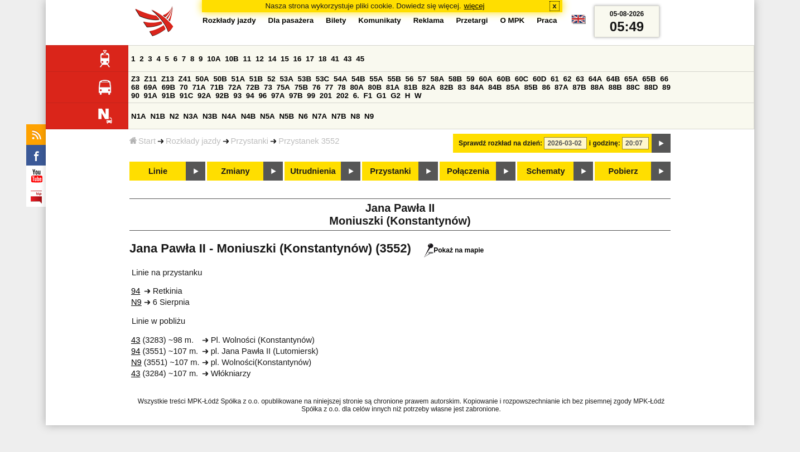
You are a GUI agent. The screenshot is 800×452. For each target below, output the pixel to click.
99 (311, 95)
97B (295, 95)
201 (326, 95)
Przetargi (472, 20)
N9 (369, 116)
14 (272, 59)
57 (422, 79)
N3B (210, 116)
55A (376, 79)
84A (477, 87)
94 (250, 95)
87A (561, 87)
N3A (191, 116)
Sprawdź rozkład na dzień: (500, 143)
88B (615, 87)
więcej (474, 6)
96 (262, 95)
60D (539, 79)
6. (356, 95)
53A (286, 79)
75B (301, 87)
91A (150, 95)
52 (271, 79)
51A (238, 79)
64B (613, 79)
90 (135, 95)
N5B (286, 116)
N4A (229, 116)
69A (150, 87)
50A (202, 79)
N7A (319, 116)
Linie (157, 171)
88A (597, 87)
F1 (367, 95)
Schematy (545, 171)
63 (580, 79)
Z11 (150, 79)
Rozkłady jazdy (193, 141)
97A (278, 95)
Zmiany (235, 171)
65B (649, 79)
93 (237, 95)
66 (664, 79)
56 (410, 79)
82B (446, 87)
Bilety (336, 20)
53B (304, 79)
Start (142, 141)
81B (410, 87)
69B (168, 87)
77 (329, 87)
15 (285, 59)
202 (342, 95)
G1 (382, 95)
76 (316, 87)
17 (310, 59)
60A (485, 79)
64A (595, 79)
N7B (338, 116)
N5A (267, 116)
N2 (174, 116)
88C (633, 87)
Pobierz (623, 171)
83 (461, 87)
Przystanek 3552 (308, 141)
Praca (547, 20)
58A (437, 79)
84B (495, 87)
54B (358, 79)
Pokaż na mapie (454, 250)
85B (530, 87)
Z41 (185, 79)
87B (579, 87)
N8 (355, 116)
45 (360, 59)
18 (323, 59)
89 (666, 87)
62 (567, 79)
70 (184, 87)
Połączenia (468, 171)
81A (392, 87)
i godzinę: (604, 143)
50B (219, 79)
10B (231, 59)
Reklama (428, 20)
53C (322, 79)
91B (168, 95)
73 (268, 87)
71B (217, 87)
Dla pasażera (291, 20)
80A (356, 87)
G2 (396, 95)
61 (555, 79)
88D (651, 87)
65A (631, 79)
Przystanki (250, 141)
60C (521, 79)
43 (348, 59)
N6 (303, 116)
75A (283, 87)
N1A (138, 116)
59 (470, 79)
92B (222, 95)
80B (375, 87)
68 (135, 87)
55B (394, 79)
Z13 (167, 79)
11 (247, 59)
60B (503, 79)
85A (512, 87)
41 (335, 59)
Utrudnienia (312, 171)
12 (260, 59)
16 (297, 59)
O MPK (512, 20)
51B (256, 79)
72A (235, 87)
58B (455, 79)
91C (186, 95)
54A (340, 79)
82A (428, 87)
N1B (157, 116)
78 (342, 87)
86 (546, 87)
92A (204, 95)
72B (252, 87)
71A (198, 87)
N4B (248, 116)
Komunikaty (379, 20)
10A (213, 59)
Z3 (135, 79)
